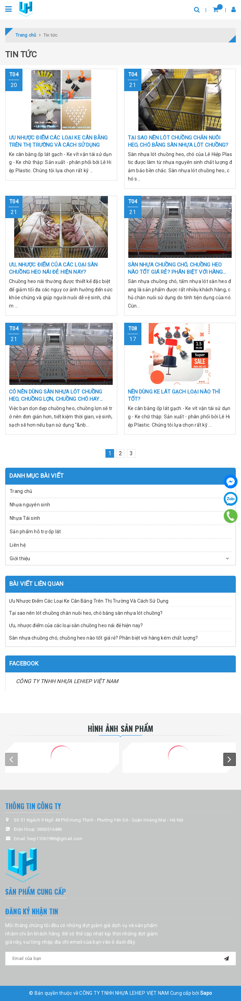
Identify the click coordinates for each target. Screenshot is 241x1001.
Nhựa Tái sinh (25, 518)
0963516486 (49, 829)
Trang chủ (21, 491)
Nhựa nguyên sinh (30, 504)
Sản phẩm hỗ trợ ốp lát (35, 531)
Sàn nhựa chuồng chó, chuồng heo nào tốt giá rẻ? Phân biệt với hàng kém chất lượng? (103, 638)
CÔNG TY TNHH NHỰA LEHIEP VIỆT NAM (67, 681)
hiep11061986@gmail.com (55, 838)
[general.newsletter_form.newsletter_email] (120, 958)
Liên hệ (18, 545)
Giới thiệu (20, 558)
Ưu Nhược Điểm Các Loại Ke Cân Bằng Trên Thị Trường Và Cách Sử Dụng (88, 601)
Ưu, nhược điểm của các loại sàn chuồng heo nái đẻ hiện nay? (76, 625)
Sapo (206, 993)
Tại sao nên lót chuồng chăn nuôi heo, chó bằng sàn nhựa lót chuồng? (86, 613)
